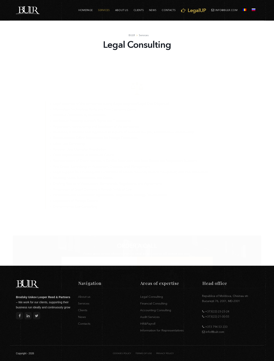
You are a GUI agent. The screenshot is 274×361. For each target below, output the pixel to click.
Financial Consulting (153, 303)
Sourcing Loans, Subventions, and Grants (83, 156)
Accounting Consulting (155, 310)
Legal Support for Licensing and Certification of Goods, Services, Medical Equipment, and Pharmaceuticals (130, 150)
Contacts (169, 10)
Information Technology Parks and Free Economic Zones (94, 87)
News (152, 10)
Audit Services (150, 317)
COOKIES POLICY (122, 353)
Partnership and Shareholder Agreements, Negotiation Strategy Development (110, 173)
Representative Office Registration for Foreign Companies (95, 116)
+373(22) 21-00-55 (217, 316)
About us (121, 10)
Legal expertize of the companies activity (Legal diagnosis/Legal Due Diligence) (111, 81)
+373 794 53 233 (216, 327)
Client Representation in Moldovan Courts (83, 133)
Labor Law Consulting (69, 121)
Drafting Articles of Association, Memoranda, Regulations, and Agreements (107, 161)
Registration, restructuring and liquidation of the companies (96, 104)
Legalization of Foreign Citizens (75, 179)
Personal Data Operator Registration (79, 127)
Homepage (85, 10)
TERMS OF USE (143, 353)
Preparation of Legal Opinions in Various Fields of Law (92, 167)
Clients (139, 10)
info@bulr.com (224, 10)
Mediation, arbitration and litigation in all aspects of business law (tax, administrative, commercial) (123, 110)
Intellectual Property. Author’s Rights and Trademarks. (92, 99)
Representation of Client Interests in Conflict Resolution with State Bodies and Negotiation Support (124, 139)
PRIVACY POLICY (165, 353)
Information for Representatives (162, 330)
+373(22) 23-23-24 (217, 311)
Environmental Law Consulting (75, 184)
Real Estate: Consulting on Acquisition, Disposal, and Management (101, 144)
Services (104, 10)
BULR (132, 35)
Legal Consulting (151, 297)
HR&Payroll (147, 323)
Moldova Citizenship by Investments (79, 93)
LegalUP (193, 10)
